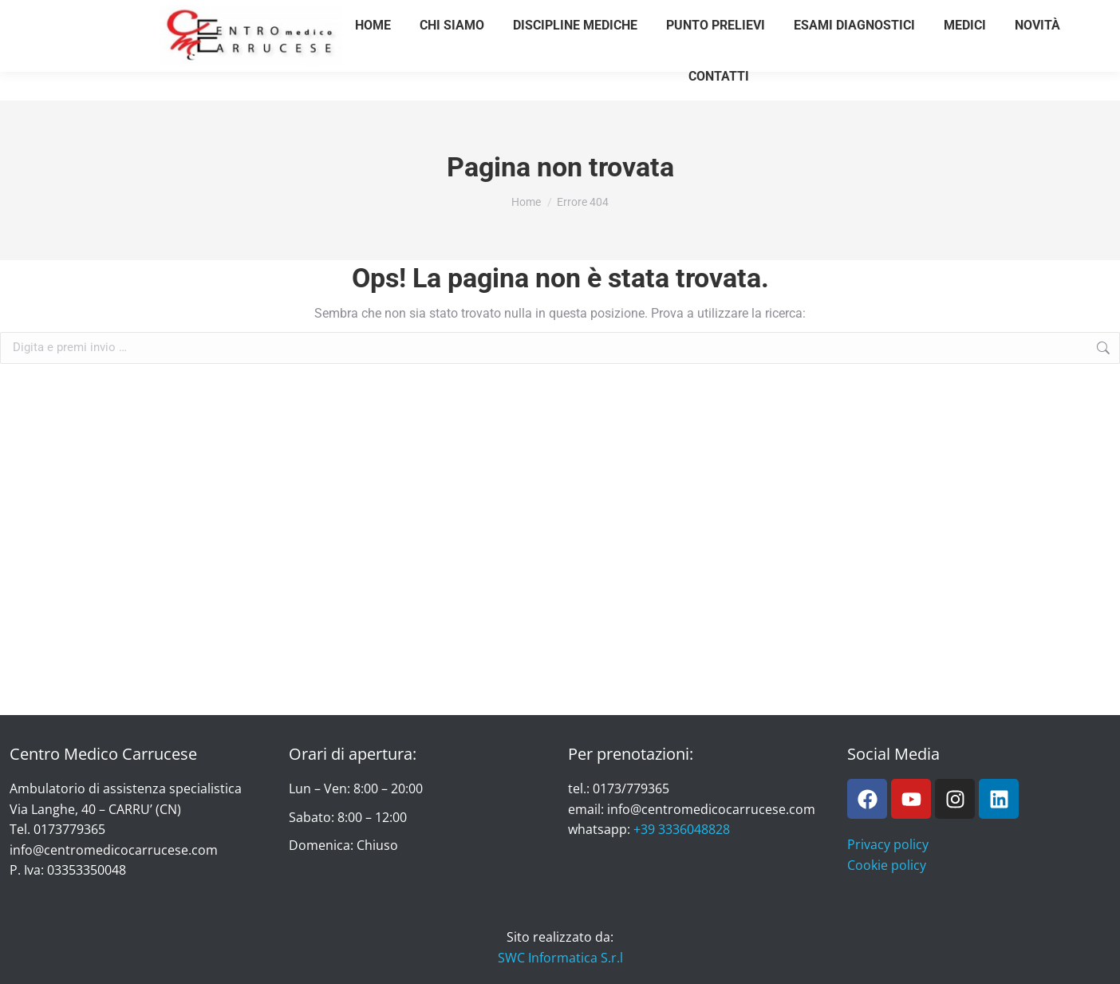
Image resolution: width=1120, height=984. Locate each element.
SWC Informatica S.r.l (560, 957)
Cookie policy (886, 865)
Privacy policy (888, 844)
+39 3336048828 (681, 829)
